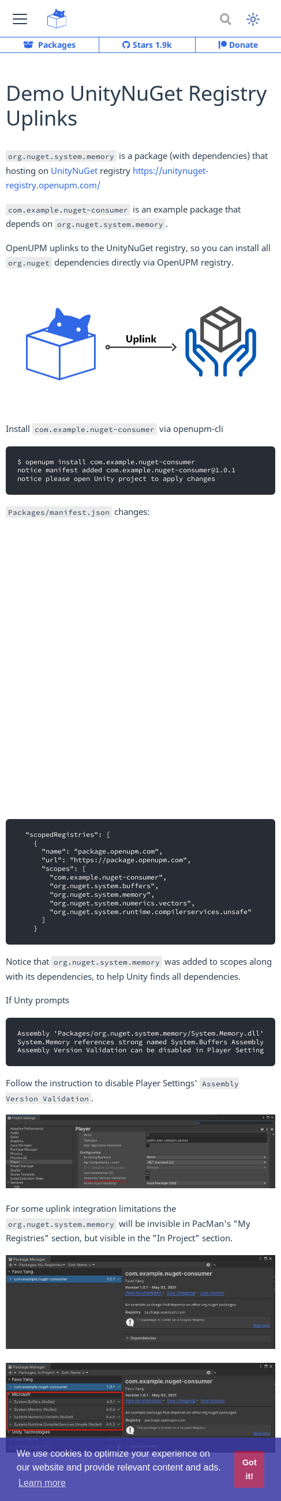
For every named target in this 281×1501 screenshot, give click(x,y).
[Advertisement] (140, 669)
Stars (147, 45)
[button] (20, 19)
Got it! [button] (249, 1469)
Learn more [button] (42, 1483)
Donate (238, 44)
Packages (49, 44)
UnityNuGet (74, 170)
